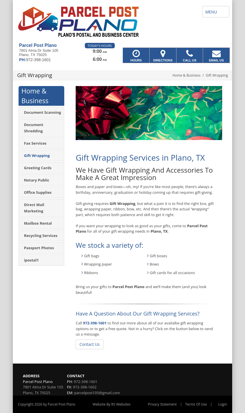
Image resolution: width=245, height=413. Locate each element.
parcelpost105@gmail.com (97, 392)
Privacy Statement (162, 404)
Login (222, 404)
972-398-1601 (95, 323)
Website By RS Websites (112, 404)
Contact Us (89, 344)
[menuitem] (41, 112)
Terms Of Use (196, 404)
